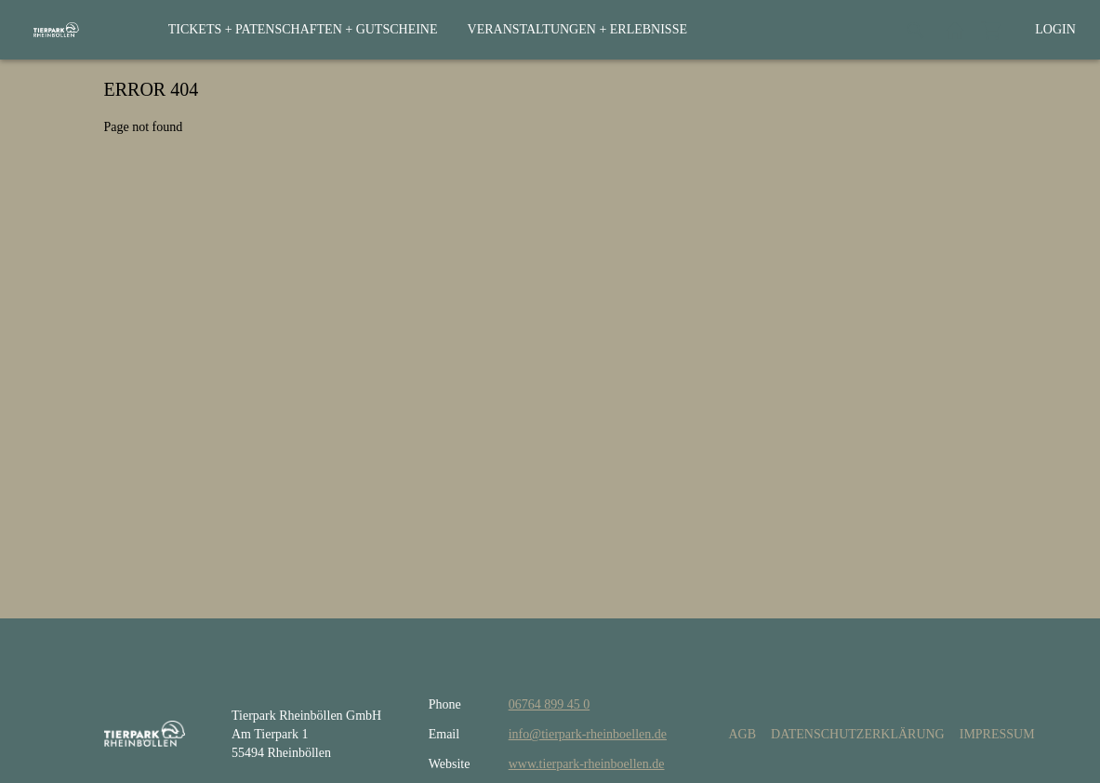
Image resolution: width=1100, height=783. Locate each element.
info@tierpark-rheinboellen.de (588, 734)
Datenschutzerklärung (858, 734)
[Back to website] (955, 29)
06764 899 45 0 (549, 704)
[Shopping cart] (992, 29)
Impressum (997, 734)
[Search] (915, 29)
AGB (742, 734)
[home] (56, 30)
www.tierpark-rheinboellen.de (587, 764)
